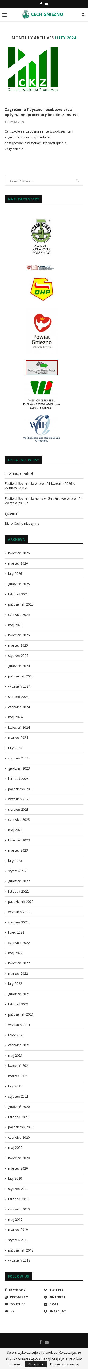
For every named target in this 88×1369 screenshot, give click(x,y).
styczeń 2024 (18, 758)
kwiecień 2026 (19, 553)
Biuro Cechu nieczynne (22, 523)
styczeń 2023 (18, 871)
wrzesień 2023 (19, 799)
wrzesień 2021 (19, 1024)
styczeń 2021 (18, 1096)
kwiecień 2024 (19, 727)
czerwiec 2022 (19, 942)
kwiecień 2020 (19, 1158)
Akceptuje (35, 1364)
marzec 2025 (18, 645)
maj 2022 (15, 953)
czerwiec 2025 (19, 614)
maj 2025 (15, 625)
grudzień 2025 (19, 584)
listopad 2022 (18, 891)
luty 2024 (15, 748)
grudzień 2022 (19, 881)
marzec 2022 (18, 973)
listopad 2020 (18, 1117)
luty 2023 (15, 860)
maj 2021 (15, 1055)
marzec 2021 (18, 1076)
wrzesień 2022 (19, 912)
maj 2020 (15, 1147)
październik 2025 (21, 604)
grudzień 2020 (19, 1106)
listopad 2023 (18, 778)
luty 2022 (15, 983)
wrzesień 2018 (19, 1260)
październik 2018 (21, 1250)
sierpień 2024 (18, 696)
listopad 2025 (18, 594)
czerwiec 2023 (19, 819)
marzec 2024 (18, 737)
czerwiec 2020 (19, 1137)
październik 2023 (21, 789)
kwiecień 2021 (19, 1065)
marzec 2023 (18, 850)
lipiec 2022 (16, 932)
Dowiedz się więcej (64, 1364)
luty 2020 (15, 1178)
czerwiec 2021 (19, 1045)
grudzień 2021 (19, 994)
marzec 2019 (18, 1229)
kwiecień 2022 (19, 963)
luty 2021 (15, 1086)
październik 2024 (21, 676)
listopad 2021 (18, 1004)
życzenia (11, 513)
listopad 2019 (18, 1199)
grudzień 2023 (19, 768)
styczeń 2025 (18, 655)
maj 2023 (15, 830)
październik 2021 (21, 1014)
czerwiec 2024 (19, 707)
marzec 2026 (18, 563)
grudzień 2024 (19, 666)
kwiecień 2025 (19, 635)
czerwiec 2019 (19, 1209)
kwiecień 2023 (19, 840)
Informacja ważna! (19, 473)
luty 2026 (15, 573)
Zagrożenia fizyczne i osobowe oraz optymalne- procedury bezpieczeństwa (42, 112)
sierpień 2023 (18, 809)
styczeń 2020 (18, 1188)
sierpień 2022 (18, 922)
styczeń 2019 (18, 1240)
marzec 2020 (18, 1168)
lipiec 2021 (16, 1035)
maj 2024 (15, 717)
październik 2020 (21, 1127)
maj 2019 (15, 1219)
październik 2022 (21, 901)
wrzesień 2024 (19, 686)
